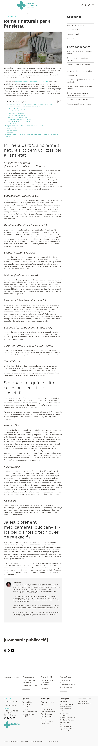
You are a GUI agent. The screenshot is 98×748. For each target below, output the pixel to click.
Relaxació (12, 132)
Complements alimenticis (64, 714)
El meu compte (83, 701)
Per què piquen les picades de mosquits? (78, 66)
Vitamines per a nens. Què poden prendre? (79, 52)
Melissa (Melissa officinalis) (17, 115)
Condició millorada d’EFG (66, 681)
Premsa (25, 709)
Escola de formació (28, 680)
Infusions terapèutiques (67, 717)
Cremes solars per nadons (77, 75)
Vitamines (70, 38)
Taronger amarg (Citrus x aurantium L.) (21, 121)
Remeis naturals (10, 16)
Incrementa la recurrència (46, 684)
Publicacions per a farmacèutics (47, 722)
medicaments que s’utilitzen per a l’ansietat (32, 82)
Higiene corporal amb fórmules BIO (67, 730)
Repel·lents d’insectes (67, 720)
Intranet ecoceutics (84, 699)
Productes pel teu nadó (66, 710)
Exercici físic (12, 128)
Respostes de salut (10, 13)
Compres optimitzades (67, 685)
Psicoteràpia (13, 130)
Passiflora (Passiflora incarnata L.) (19, 111)
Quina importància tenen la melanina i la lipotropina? (77, 94)
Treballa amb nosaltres (29, 712)
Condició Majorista (66, 687)
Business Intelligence (29, 685)
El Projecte (26, 704)
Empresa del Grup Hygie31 (28, 715)
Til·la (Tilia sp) (12, 123)
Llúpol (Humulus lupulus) (16, 113)
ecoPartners (26, 683)
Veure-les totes (26, 689)
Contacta (25, 707)
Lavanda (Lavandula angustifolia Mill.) (20, 119)
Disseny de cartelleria (48, 680)
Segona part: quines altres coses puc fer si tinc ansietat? (25, 126)
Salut (69, 21)
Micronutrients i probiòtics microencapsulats (65, 724)
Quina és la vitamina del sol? (78, 100)
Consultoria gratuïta (84, 703)
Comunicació (45, 719)
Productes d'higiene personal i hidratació (66, 705)
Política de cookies (52, 741)
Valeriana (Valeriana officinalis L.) (19, 117)
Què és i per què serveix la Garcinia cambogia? (80, 81)
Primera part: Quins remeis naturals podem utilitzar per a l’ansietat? (29, 104)
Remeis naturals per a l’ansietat (26, 13)
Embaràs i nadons (73, 30)
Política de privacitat (37, 741)
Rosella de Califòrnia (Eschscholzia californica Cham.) (25, 106)
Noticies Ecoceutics (47, 716)
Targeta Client (27, 702)
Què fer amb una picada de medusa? (77, 59)
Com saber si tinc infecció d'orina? (79, 71)
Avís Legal (24, 741)
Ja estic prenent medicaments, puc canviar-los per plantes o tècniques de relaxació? (32, 135)
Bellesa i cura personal (75, 25)
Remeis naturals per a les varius (79, 104)
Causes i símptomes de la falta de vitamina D (79, 88)
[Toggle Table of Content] (58, 101)
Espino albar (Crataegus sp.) (17, 109)
